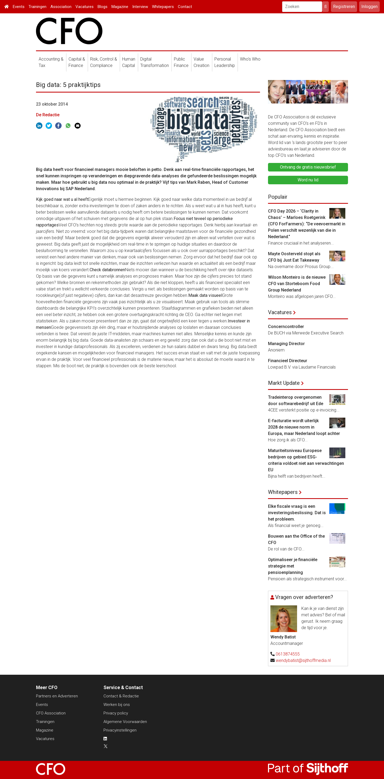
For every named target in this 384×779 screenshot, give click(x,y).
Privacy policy (115, 713)
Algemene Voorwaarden (125, 721)
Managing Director (286, 343)
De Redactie (47, 114)
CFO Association (51, 713)
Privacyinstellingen (120, 730)
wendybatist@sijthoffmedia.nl (303, 660)
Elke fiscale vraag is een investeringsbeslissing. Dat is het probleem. (297, 513)
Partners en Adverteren (57, 696)
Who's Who (250, 59)
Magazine (119, 6)
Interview (140, 6)
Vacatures (84, 6)
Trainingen (37, 6)
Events (19, 6)
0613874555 (288, 654)
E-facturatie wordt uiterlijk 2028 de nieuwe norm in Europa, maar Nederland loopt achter (304, 427)
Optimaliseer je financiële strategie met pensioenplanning (292, 566)
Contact (185, 6)
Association (60, 6)
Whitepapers (163, 6)
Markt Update (284, 383)
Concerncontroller (286, 326)
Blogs (102, 6)
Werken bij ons (116, 704)
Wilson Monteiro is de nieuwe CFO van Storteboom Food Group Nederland (297, 284)
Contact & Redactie (121, 696)
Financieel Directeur (287, 360)
